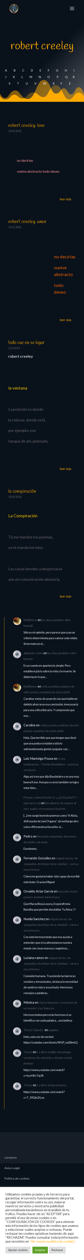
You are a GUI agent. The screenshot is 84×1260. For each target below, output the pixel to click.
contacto (10, 1157)
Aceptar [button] (40, 1250)
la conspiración (22, 491)
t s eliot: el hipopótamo (51, 1085)
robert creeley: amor (27, 222)
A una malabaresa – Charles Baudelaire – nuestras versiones (51, 764)
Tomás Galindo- (34, 1030)
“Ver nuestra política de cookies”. (53, 1241)
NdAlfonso (30, 620)
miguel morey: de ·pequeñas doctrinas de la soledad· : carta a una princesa (51, 863)
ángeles (53, 1030)
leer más (65, 199)
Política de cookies (17, 1178)
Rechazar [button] (57, 1250)
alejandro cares (33, 653)
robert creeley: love (26, 126)
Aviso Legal (12, 1168)
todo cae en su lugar (26, 343)
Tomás (28, 1052)
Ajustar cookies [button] (18, 1250)
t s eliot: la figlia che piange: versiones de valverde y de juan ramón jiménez (48, 1057)
